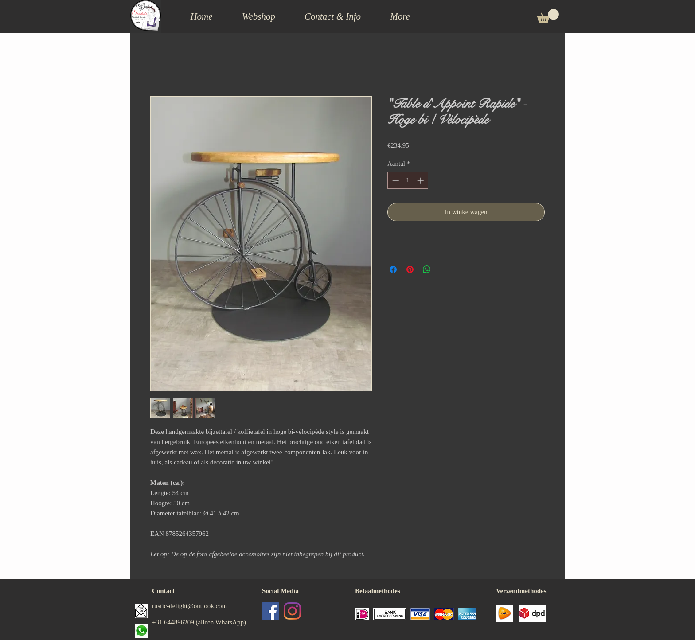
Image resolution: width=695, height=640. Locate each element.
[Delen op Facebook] (393, 269)
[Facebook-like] (295, 634)
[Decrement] (395, 180)
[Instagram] (292, 611)
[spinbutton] (408, 180)
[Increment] (421, 180)
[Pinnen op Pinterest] (410, 269)
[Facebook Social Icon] (270, 611)
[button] (332, 16)
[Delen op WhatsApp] (427, 269)
